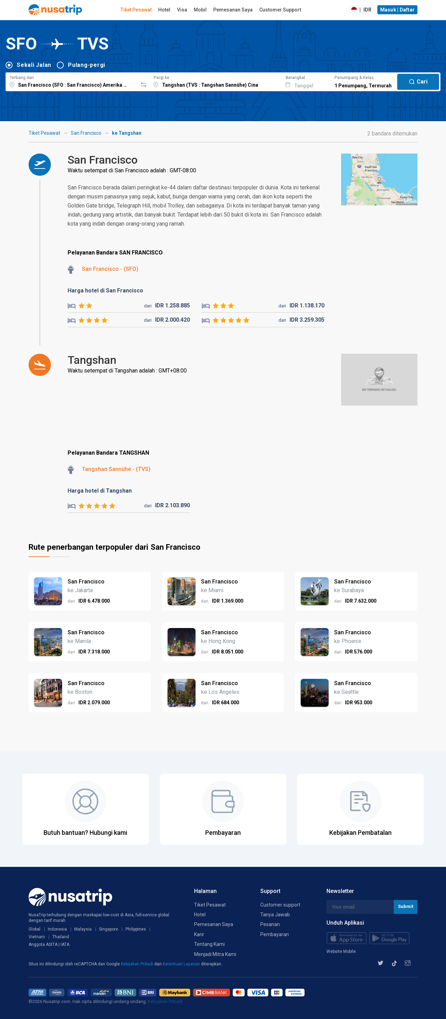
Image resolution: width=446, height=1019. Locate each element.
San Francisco (86, 133)
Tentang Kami (209, 944)
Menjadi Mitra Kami (215, 954)
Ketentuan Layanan (182, 964)
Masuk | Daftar (397, 10)
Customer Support (280, 10)
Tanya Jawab (275, 914)
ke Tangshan (126, 133)
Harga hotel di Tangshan (100, 490)
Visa (182, 10)
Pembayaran (274, 934)
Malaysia (83, 929)
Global (34, 929)
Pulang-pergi (86, 65)
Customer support (280, 905)
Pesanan (270, 924)
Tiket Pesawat (136, 10)
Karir (199, 934)
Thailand (60, 936)
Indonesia (57, 929)
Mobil (200, 10)
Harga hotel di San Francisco (105, 290)
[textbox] (72, 80)
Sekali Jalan (34, 65)
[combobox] (72, 80)
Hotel (164, 10)
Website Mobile (341, 951)
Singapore (108, 929)
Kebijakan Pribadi (137, 964)
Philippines (135, 929)
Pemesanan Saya (233, 10)
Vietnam (37, 936)
